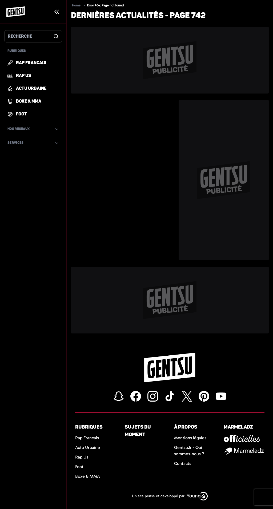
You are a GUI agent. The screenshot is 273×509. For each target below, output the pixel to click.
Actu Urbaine (87, 447)
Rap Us (81, 457)
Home (76, 5)
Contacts (182, 463)
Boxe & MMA (87, 476)
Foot (79, 466)
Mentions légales (190, 437)
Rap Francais (87, 437)
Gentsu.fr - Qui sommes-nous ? (189, 450)
